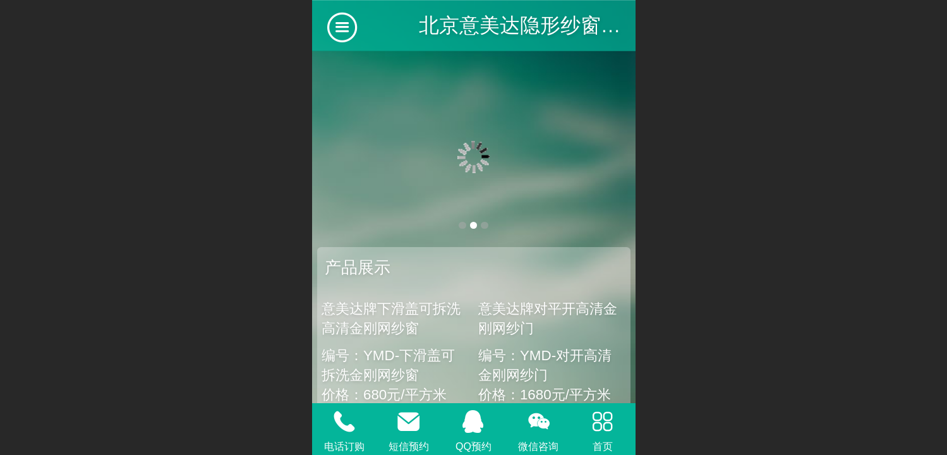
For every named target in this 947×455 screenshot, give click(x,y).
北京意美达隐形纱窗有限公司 (550, 25)
